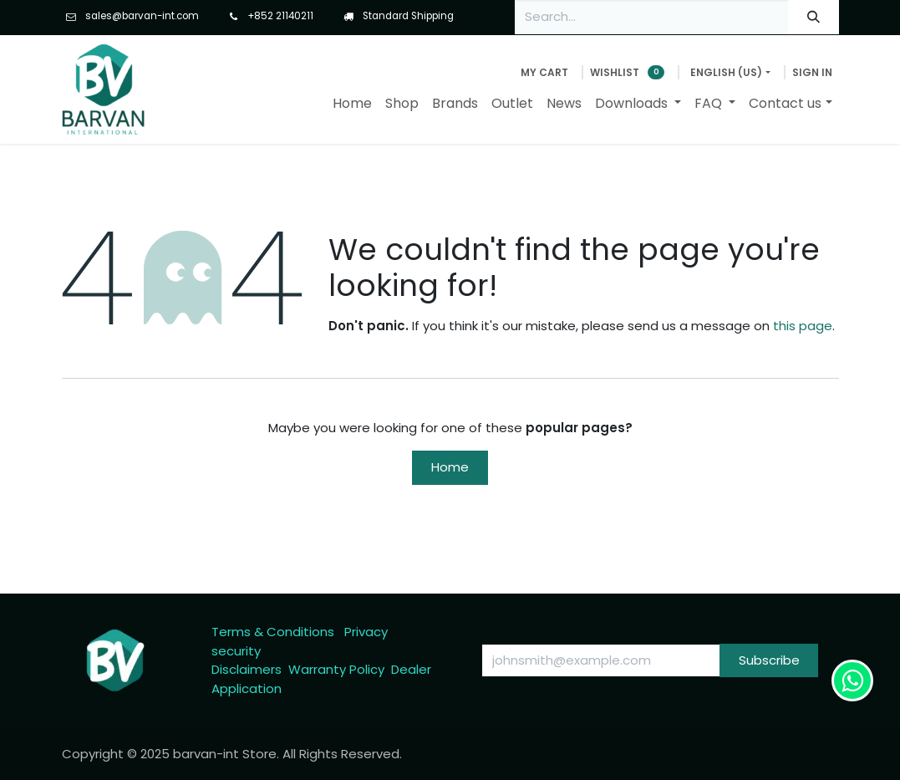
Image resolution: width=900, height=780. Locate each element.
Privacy (366, 631)
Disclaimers (246, 669)
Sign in (812, 72)
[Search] (813, 17)
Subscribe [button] (769, 660)
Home (450, 467)
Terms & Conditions (272, 631)
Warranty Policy (336, 669)
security (236, 651)
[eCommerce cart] (544, 73)
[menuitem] (352, 103)
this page (802, 325)
